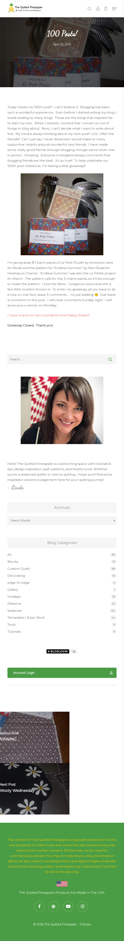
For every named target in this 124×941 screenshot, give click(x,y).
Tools (11, 625)
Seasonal (14, 611)
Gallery (12, 590)
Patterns (14, 604)
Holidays (14, 597)
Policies (85, 924)
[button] (114, 9)
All (9, 555)
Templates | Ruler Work (26, 618)
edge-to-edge (18, 583)
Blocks (12, 562)
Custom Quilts (18, 569)
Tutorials (14, 632)
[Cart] (106, 8)
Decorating (16, 576)
